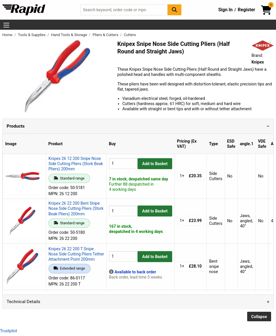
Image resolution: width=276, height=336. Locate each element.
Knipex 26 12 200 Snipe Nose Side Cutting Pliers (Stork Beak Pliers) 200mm (75, 163)
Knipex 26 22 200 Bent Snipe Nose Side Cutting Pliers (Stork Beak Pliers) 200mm (76, 208)
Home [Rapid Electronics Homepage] (7, 35)
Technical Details (23, 301)
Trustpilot (8, 330)
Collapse (259, 316)
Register (246, 9)
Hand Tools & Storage (69, 35)
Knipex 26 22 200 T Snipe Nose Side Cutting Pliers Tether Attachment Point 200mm (76, 254)
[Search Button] (174, 9)
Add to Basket (155, 163)
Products (16, 126)
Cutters (130, 35)
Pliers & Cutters (106, 35)
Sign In (225, 9)
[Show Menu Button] (6, 25)
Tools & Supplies (32, 35)
